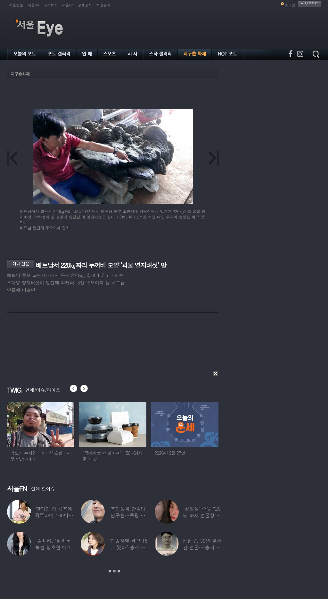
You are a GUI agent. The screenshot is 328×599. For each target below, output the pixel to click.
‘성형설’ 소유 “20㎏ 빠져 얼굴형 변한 (202, 515)
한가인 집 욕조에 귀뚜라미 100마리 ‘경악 (54, 515)
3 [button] (119, 571)
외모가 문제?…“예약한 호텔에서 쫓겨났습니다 (40, 456)
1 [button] (110, 571)
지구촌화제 (20, 74)
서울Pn (33, 5)
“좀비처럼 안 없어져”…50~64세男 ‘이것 (112, 456)
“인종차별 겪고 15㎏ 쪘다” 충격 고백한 (128, 547)
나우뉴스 (51, 5)
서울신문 (16, 5)
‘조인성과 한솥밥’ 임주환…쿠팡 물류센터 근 (127, 515)
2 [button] (114, 571)
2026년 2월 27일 (169, 453)
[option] (40, 435)
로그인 (290, 5)
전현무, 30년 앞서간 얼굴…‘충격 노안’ (201, 547)
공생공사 (85, 5)
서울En (67, 5)
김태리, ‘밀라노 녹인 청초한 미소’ (54, 544)
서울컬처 (103, 5)
